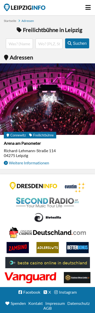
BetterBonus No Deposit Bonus (77, 247)
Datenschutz (78, 303)
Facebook (31, 292)
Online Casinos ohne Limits (77, 277)
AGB (47, 308)
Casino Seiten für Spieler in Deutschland (48, 217)
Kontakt (35, 303)
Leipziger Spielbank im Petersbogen (47, 232)
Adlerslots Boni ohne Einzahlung (47, 247)
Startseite (24, 7)
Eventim (75, 187)
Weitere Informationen (29, 162)
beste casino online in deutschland (47, 262)
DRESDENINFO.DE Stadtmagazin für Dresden (33, 186)
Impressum (55, 303)
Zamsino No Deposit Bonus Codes (18, 247)
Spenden (18, 303)
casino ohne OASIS (30, 277)
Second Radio (47, 202)
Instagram (68, 292)
